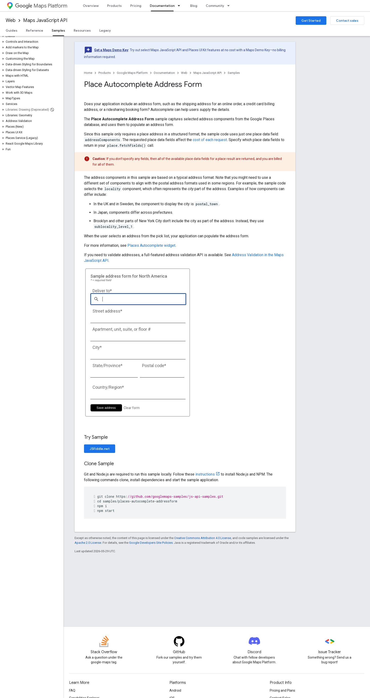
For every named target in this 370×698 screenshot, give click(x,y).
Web (11, 20)
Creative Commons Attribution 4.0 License (202, 538)
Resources (82, 30)
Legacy (105, 30)
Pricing (135, 6)
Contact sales (347, 20)
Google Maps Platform (132, 73)
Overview (91, 6)
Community (215, 6)
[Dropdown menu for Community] (229, 5)
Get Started (311, 20)
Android (175, 690)
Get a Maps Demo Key (111, 50)
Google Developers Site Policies (151, 542)
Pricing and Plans (282, 690)
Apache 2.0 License (88, 542)
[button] (31, 36)
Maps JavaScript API (45, 20)
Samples (234, 73)
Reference (34, 30)
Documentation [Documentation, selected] (162, 6)
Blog (193, 6)
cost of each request (210, 140)
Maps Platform (41, 6)
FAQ (72, 690)
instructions (205, 474)
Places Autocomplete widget (151, 245)
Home (88, 73)
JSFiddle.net (99, 449)
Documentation (164, 73)
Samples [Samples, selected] (58, 30)
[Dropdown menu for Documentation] (180, 5)
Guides (11, 30)
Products (114, 6)
